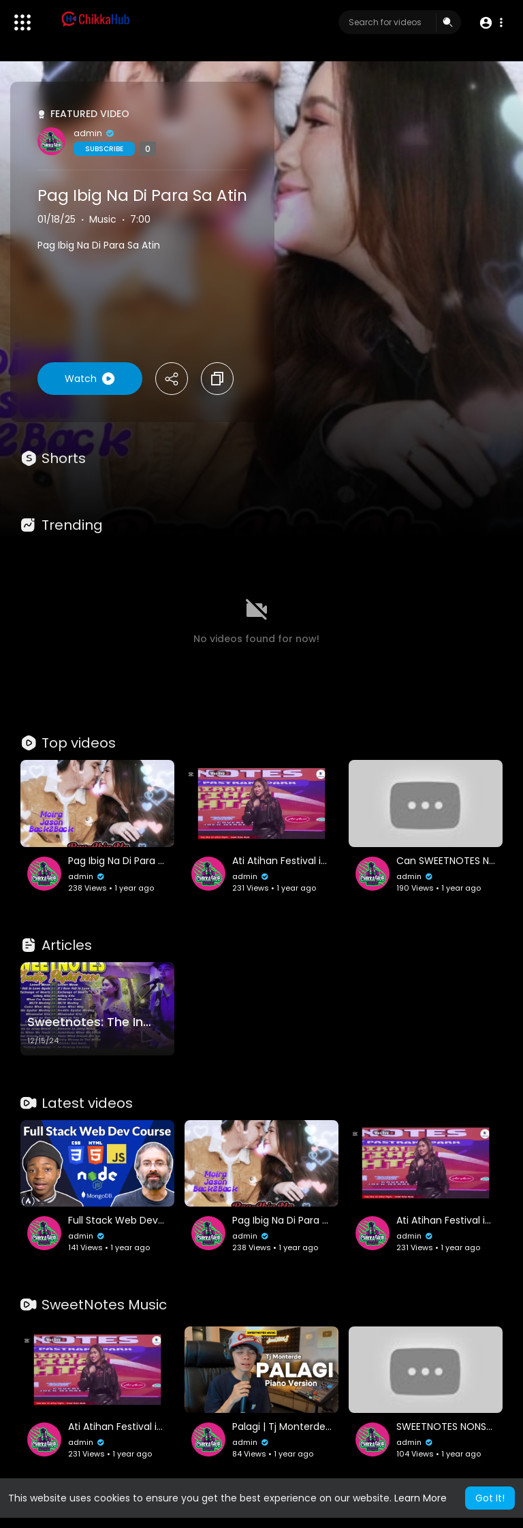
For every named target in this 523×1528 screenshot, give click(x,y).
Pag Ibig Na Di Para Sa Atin (142, 195)
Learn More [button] (420, 1498)
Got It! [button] (490, 1498)
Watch (90, 378)
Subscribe (104, 149)
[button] (491, 22)
